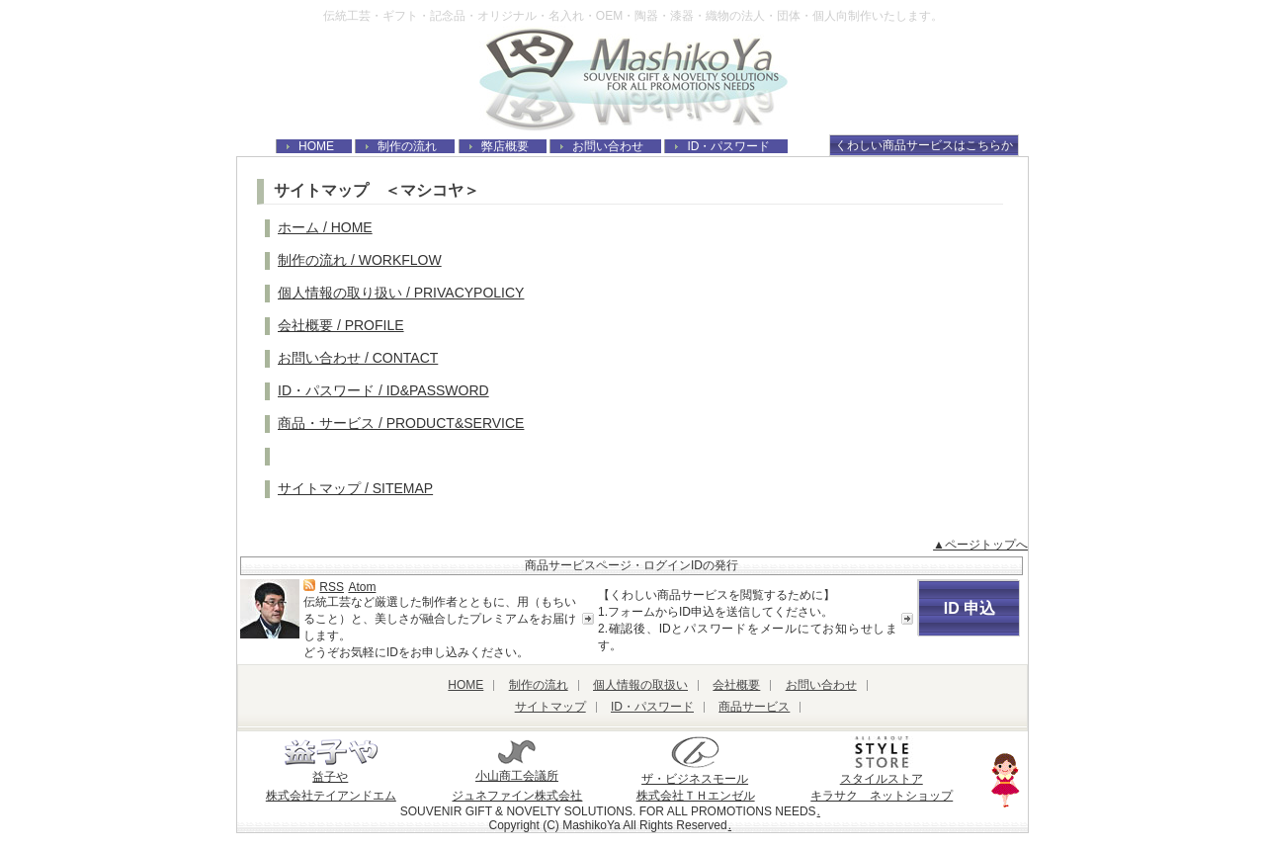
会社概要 (736, 685)
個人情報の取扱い (640, 685)
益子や (331, 769)
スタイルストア (881, 771)
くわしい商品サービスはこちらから (924, 147)
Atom (362, 587)
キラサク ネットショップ (881, 796)
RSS (331, 587)
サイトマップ (550, 707)
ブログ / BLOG (324, 456)
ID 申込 (969, 608)
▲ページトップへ (980, 544)
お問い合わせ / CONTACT (358, 358)
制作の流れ (407, 146)
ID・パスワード (728, 146)
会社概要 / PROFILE (341, 325)
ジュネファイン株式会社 (517, 796)
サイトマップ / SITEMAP (355, 488)
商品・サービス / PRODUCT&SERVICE (401, 423)
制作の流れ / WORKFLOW (360, 260)
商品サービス (754, 707)
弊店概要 (505, 146)
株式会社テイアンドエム (331, 796)
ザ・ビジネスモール (694, 771)
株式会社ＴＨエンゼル (695, 796)
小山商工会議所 (516, 768)
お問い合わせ (607, 146)
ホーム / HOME (325, 227)
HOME (316, 146)
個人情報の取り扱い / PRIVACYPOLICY (401, 292)
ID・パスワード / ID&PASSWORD (383, 390)
